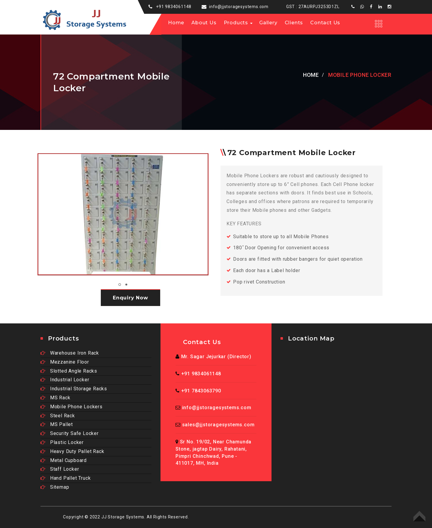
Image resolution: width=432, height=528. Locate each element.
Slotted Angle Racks (68, 371)
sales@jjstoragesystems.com (218, 425)
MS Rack (55, 397)
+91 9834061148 (173, 6)
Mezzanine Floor (64, 362)
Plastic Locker (62, 442)
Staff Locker (59, 469)
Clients (294, 23)
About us (203, 23)
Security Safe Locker (69, 433)
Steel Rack (57, 415)
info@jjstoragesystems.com (238, 6)
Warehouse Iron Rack (69, 353)
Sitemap (54, 487)
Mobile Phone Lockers (71, 407)
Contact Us (325, 23)
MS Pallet (56, 424)
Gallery (268, 23)
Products (236, 23)
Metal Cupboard (63, 460)
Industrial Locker (64, 379)
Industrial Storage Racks (73, 389)
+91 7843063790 (201, 391)
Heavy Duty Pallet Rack (72, 451)
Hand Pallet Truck (65, 478)
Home (176, 23)
